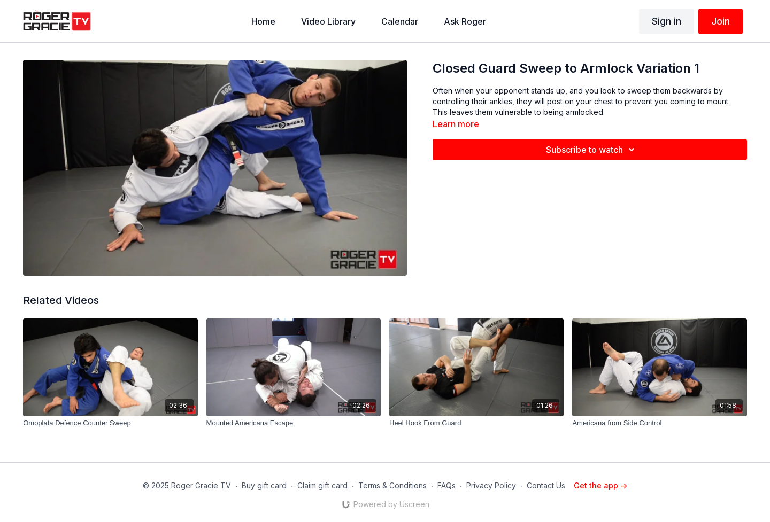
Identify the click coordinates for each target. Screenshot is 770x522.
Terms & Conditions (392, 485)
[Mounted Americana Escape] (293, 423)
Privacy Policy (491, 485)
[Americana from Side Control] (659, 423)
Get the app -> (600, 485)
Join (720, 21)
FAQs (446, 485)
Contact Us (546, 485)
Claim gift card (322, 485)
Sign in (666, 21)
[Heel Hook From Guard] (476, 423)
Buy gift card (264, 485)
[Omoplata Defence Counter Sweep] (110, 423)
